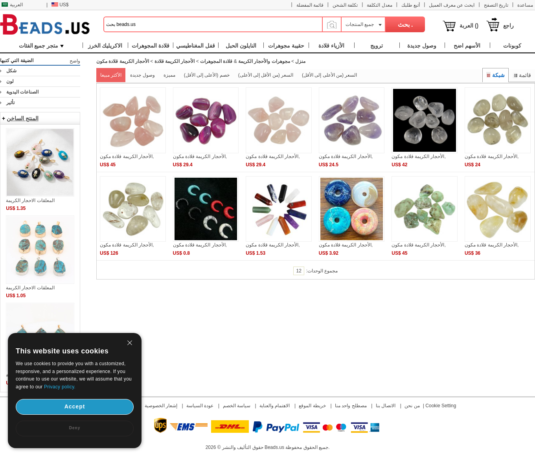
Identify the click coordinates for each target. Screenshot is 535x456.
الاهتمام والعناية (274, 405)
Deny (74, 428)
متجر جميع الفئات (41, 45)
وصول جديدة (142, 75)
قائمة (522, 75)
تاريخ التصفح (496, 5)
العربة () (469, 25)
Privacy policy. (59, 387)
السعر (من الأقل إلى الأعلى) (265, 75)
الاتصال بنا (385, 405)
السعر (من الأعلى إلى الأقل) (329, 75)
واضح (75, 61)
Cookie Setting (440, 405)
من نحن (411, 405)
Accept (74, 406)
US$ (59, 4)
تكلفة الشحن (345, 5)
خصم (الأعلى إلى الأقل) (207, 75)
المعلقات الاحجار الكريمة (30, 200)
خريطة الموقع (312, 405)
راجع (508, 25)
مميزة (169, 75)
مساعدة (525, 5)
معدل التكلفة (379, 5)
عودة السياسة (199, 405)
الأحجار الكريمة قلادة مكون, (127, 156)
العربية (12, 4)
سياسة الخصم (236, 405)
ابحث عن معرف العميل (451, 5)
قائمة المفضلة (310, 5)
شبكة (495, 75)
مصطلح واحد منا (351, 405)
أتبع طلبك (410, 5)
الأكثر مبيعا (110, 75)
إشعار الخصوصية (161, 405)
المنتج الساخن (23, 118)
